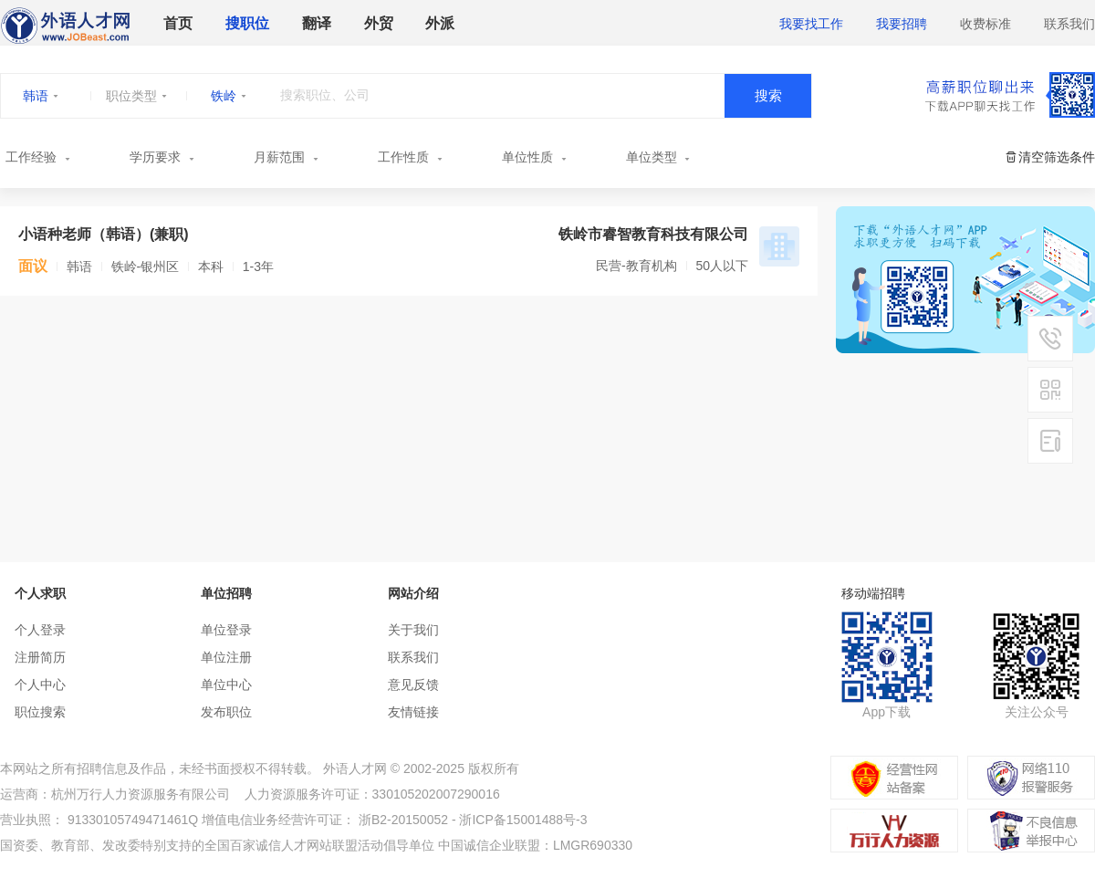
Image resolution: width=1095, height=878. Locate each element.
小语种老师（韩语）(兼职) (103, 234)
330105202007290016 (436, 794)
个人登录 (40, 629)
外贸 (378, 23)
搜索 (768, 95)
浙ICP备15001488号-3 (523, 819)
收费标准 (985, 23)
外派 (439, 23)
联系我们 (1069, 23)
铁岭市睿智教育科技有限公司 (653, 234)
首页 (178, 23)
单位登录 (226, 629)
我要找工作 (811, 23)
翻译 (316, 23)
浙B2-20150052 (403, 819)
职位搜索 (40, 712)
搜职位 (247, 23)
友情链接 (413, 712)
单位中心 (226, 684)
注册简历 (40, 657)
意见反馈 (413, 684)
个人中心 (40, 684)
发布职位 (226, 712)
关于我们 (413, 629)
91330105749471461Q (133, 819)
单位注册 (226, 657)
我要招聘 (901, 23)
